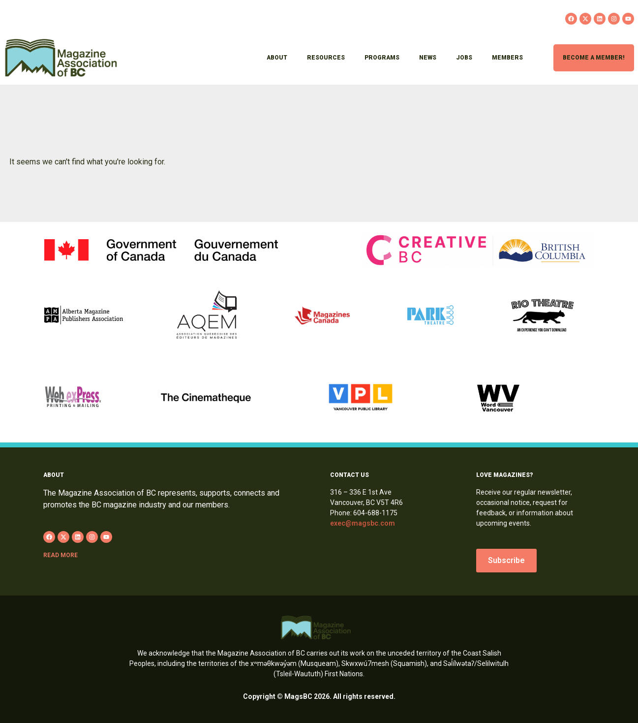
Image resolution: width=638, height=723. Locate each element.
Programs (382, 57)
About (277, 57)
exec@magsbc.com (362, 523)
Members (507, 57)
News (427, 57)
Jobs (464, 57)
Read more (60, 555)
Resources (326, 57)
